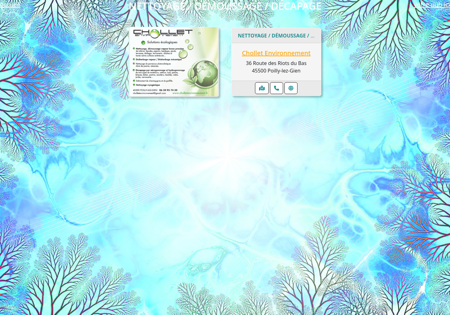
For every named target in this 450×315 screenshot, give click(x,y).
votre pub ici (432, 4)
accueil (10, 4)
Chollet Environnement (276, 53)
